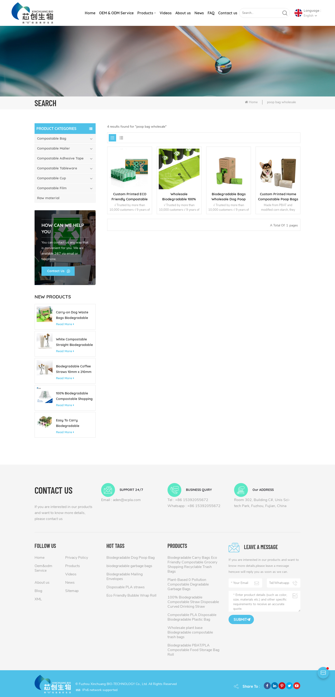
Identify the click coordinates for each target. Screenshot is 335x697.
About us (183, 13)
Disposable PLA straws (125, 587)
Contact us (227, 13)
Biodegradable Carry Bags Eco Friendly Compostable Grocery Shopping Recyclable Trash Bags (192, 564)
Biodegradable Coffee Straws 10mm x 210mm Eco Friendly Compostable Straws (73, 369)
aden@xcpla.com (127, 499)
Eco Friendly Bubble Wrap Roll (131, 595)
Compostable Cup (51, 178)
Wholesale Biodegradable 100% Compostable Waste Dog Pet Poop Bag (179, 197)
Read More (65, 324)
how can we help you (62, 228)
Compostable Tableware (57, 168)
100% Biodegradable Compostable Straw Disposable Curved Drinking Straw (193, 602)
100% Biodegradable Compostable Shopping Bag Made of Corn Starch (74, 396)
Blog (38, 590)
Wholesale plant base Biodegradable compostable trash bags (190, 632)
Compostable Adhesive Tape (60, 158)
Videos (166, 13)
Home (90, 13)
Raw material (48, 198)
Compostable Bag (51, 138)
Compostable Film (52, 188)
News (199, 13)
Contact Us (56, 271)
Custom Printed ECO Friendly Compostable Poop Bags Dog (130, 197)
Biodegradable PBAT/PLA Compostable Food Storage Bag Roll (193, 650)
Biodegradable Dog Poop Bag (130, 557)
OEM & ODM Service (116, 13)
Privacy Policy (76, 557)
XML (38, 599)
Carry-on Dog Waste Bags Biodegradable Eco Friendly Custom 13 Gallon (73, 315)
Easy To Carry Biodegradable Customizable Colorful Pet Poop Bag (73, 423)
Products (145, 13)
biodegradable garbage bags (129, 565)
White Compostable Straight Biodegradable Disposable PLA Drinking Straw (75, 342)
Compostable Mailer (53, 148)
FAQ (211, 13)
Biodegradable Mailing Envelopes (124, 576)
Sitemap (72, 590)
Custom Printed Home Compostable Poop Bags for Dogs (278, 197)
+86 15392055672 (191, 499)
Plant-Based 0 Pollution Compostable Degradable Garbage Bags (188, 584)
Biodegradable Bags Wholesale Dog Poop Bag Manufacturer (229, 197)
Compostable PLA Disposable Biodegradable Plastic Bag (192, 617)
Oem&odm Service (43, 568)
